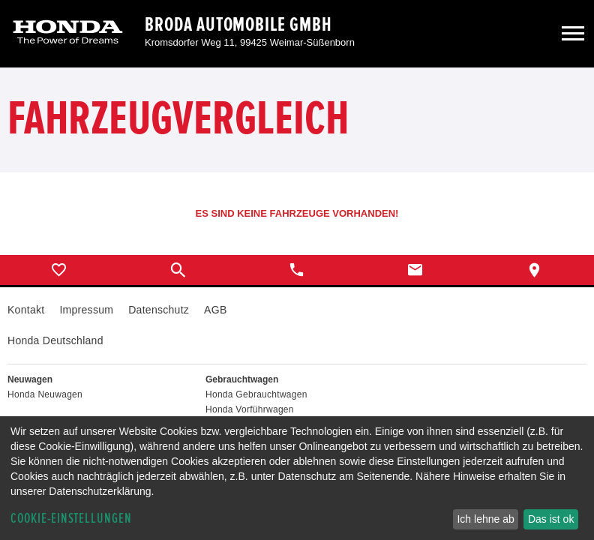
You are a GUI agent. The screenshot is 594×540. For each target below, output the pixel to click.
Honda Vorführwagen (250, 409)
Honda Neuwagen (45, 394)
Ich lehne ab (485, 519)
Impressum (86, 310)
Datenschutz (158, 310)
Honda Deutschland (56, 340)
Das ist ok (551, 519)
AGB (215, 310)
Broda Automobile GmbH (238, 24)
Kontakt (26, 310)
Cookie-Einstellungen (71, 519)
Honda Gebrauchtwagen (257, 394)
